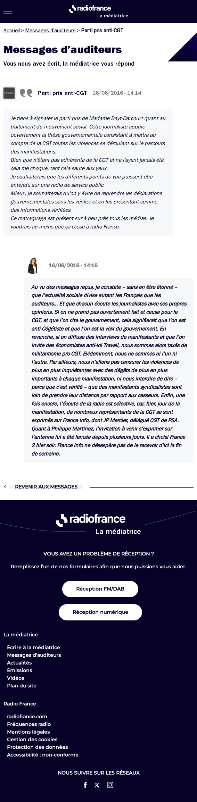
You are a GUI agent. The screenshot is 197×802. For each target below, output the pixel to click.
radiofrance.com (27, 716)
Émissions (19, 670)
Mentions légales (28, 732)
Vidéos (15, 678)
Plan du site (21, 686)
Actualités (19, 663)
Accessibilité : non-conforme (43, 755)
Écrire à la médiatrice (33, 647)
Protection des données (37, 747)
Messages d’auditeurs (50, 30)
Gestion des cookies (32, 739)
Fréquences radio (29, 724)
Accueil (11, 30)
